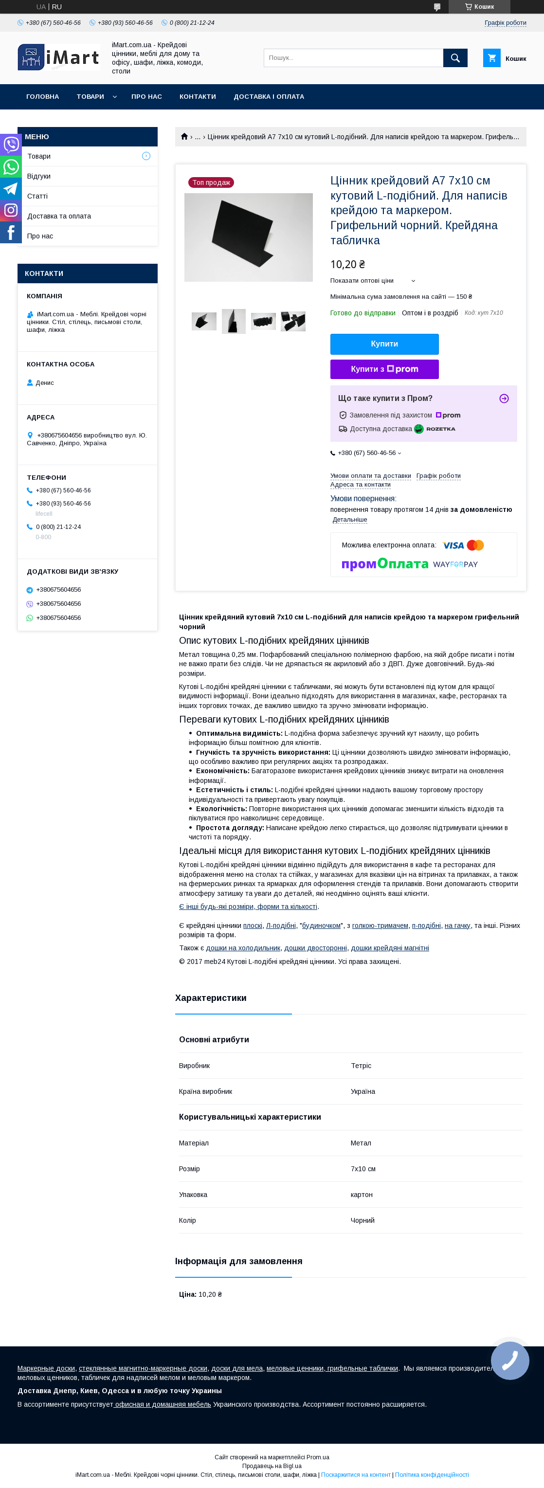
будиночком (321, 925)
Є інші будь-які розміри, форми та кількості (248, 906)
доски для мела (237, 1368)
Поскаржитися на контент (356, 1474)
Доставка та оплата (59, 216)
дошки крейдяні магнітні (390, 948)
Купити (385, 344)
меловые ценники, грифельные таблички (332, 1368)
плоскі (252, 925)
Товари (90, 96)
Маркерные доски (46, 1368)
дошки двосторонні (315, 948)
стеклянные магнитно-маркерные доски (143, 1368)
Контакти (198, 96)
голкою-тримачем (380, 925)
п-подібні (426, 925)
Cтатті (37, 196)
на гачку (458, 925)
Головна (42, 96)
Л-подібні (281, 925)
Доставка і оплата (269, 96)
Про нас (146, 96)
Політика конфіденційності (432, 1474)
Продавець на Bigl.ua (272, 1466)
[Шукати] (455, 58)
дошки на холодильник (243, 948)
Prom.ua (318, 1457)
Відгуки (39, 176)
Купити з (384, 369)
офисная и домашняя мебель (162, 1404)
